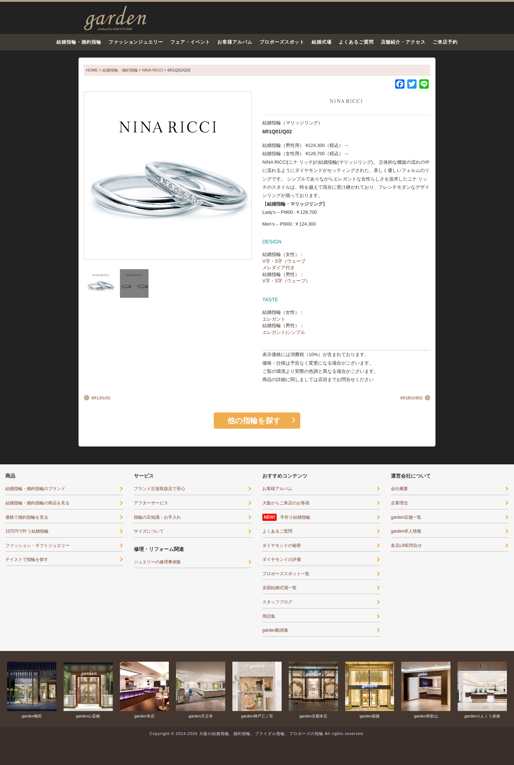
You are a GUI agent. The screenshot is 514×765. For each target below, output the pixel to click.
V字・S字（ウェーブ (284, 261)
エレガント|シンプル (283, 332)
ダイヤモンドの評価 (281, 559)
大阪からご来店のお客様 (285, 502)
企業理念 (399, 502)
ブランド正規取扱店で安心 (159, 488)
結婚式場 (322, 42)
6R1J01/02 (100, 398)
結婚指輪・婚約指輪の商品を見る (37, 502)
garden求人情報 (406, 531)
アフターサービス (151, 502)
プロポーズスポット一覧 (285, 573)
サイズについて (149, 531)
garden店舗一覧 (406, 517)
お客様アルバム (234, 42)
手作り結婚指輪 (295, 517)
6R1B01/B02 (411, 398)
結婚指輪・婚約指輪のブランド (35, 488)
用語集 (268, 616)
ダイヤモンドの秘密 (281, 545)
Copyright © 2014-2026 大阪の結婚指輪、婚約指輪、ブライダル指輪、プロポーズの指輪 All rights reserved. (257, 733)
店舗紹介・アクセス (403, 42)
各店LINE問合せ (406, 545)
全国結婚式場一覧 (279, 587)
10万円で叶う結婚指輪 (27, 531)
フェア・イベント (190, 42)
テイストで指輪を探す (26, 559)
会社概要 (399, 488)
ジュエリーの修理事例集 (157, 561)
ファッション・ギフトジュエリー (37, 545)
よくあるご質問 (356, 42)
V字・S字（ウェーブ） (286, 280)
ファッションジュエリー (136, 42)
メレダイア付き (278, 267)
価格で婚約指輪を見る (26, 517)
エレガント (274, 319)
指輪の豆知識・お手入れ (157, 517)
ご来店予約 (445, 42)
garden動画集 (275, 630)
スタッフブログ (277, 601)
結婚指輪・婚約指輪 (78, 42)
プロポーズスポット (281, 42)
